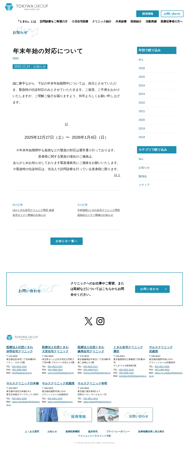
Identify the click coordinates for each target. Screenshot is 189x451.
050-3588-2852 (19, 369)
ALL (141, 59)
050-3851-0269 (19, 398)
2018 (142, 137)
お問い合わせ (153, 289)
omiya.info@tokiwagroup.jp (61, 373)
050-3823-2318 (126, 369)
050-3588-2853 (55, 369)
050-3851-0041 (90, 398)
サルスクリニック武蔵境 (58, 383)
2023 (142, 93)
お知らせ (144, 167)
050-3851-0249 (55, 398)
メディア (144, 184)
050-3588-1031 (126, 373)
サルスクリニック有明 (92, 383)
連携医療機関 (72, 431)
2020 (142, 119)
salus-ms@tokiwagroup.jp (60, 402)
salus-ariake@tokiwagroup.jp (97, 402)
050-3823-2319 (55, 366)
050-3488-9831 (162, 369)
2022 (142, 102)
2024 (142, 85)
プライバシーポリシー (118, 431)
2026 (142, 68)
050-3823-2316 (19, 366)
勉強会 (143, 176)
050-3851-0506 (162, 366)
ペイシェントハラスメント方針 (94, 435)
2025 (142, 76)
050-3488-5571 (90, 369)
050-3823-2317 (90, 366)
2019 (142, 128)
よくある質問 (32, 431)
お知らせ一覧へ (67, 241)
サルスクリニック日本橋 (22, 383)
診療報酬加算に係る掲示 (151, 431)
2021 (142, 111)
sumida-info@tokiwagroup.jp (132, 376)
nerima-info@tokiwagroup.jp (96, 373)
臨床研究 (93, 431)
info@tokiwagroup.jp (22, 373)
